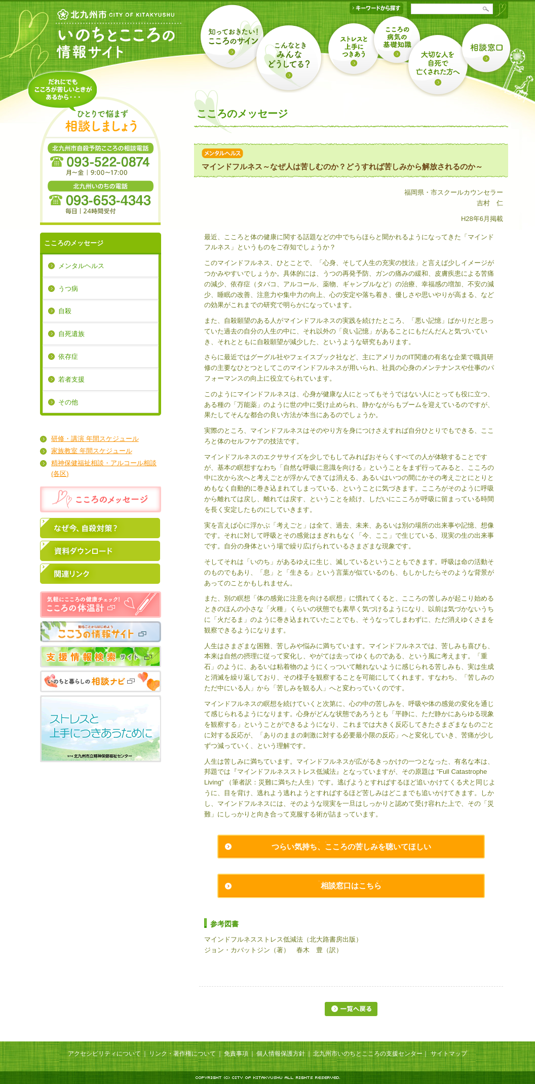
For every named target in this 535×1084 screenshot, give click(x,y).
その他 (68, 402)
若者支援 (71, 379)
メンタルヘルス (81, 266)
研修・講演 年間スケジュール (95, 438)
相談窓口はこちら (351, 885)
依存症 (68, 356)
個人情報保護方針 (280, 1053)
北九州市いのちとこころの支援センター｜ (371, 1053)
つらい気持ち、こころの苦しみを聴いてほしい (351, 846)
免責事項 (236, 1053)
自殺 (64, 311)
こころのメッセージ (73, 243)
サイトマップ (449, 1053)
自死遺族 (71, 334)
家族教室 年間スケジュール (91, 451)
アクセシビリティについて (104, 1053)
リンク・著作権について (182, 1053)
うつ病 (68, 288)
